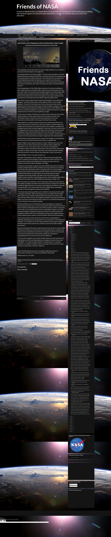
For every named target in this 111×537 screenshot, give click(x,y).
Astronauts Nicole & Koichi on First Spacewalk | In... (80, 305)
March (72, 248)
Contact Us (41, 37)
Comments (72, 486)
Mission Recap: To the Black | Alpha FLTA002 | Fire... (80, 317)
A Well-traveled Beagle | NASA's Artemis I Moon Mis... (80, 380)
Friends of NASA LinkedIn (82, 35)
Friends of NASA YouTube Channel (75, 116)
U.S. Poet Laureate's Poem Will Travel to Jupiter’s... (80, 270)
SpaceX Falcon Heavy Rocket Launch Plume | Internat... (81, 365)
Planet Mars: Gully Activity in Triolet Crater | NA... (79, 326)
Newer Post (20, 298)
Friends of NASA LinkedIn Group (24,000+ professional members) (80, 108)
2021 (71, 417)
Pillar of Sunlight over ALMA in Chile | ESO (78, 267)
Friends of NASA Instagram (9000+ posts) (76, 106)
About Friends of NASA (28, 35)
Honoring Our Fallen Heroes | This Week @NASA (79, 293)
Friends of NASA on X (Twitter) (74, 114)
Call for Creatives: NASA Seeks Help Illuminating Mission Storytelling (81, 160)
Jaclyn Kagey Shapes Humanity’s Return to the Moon (78, 158)
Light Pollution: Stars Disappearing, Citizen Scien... (80, 359)
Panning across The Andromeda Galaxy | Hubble (79, 341)
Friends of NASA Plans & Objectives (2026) (27, 37)
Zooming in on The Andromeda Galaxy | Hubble (79, 339)
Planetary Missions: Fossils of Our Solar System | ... (80, 362)
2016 (71, 425)
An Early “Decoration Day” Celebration (75, 156)
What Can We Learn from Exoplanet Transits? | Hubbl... (80, 404)
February (72, 249)
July (72, 242)
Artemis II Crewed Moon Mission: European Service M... (81, 300)
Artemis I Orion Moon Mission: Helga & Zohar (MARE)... (80, 364)
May (72, 245)
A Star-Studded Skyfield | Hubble (76, 401)
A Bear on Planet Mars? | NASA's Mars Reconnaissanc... (81, 288)
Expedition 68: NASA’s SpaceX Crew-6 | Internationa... (80, 291)
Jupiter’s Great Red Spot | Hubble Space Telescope (80, 275)
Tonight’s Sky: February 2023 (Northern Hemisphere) (80, 265)
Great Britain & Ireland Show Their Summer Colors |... (80, 375)
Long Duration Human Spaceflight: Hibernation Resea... (80, 290)
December (73, 234)
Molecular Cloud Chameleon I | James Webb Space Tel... (81, 332)
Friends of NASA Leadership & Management (45, 35)
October (72, 237)
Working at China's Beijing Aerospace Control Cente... (80, 264)
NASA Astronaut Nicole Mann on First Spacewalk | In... (80, 322)
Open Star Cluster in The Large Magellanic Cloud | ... (80, 397)
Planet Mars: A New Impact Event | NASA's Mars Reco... (81, 306)
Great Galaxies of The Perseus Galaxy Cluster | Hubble (80, 285)
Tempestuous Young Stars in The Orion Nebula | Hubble (80, 336)
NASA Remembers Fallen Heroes (77, 309)
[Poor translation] (4, 521)
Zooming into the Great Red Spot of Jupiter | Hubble (80, 279)
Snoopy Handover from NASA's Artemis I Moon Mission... (81, 303)
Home (19, 35)
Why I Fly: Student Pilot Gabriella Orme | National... (80, 388)
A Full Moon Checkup (72, 154)
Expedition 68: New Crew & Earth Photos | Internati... (80, 353)
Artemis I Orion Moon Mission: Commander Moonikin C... (81, 361)
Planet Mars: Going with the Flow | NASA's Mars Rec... (80, 320)
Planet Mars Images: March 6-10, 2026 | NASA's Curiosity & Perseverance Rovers (82, 213)
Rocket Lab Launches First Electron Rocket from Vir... (80, 319)
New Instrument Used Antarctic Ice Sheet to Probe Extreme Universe (81, 152)
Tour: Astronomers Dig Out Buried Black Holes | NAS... (80, 413)
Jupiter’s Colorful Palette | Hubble (77, 281)
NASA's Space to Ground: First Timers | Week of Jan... (80, 351)
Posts (71, 484)
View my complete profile (73, 146)
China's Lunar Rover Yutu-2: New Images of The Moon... (81, 347)
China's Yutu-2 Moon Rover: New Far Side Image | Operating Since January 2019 (82, 185)
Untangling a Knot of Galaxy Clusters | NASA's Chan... (80, 268)
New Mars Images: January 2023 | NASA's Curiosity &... (81, 407)
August (72, 240)
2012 (71, 431)
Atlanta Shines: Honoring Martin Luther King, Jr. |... (80, 412)
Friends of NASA (37, 6)
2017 (71, 423)
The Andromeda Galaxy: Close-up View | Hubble (79, 342)
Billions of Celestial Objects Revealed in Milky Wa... (80, 367)
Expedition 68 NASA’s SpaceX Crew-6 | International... (80, 313)
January (72, 251)
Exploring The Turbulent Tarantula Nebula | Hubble (80, 273)
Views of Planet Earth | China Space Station (78, 354)
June (72, 243)
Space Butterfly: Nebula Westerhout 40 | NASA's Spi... (80, 338)
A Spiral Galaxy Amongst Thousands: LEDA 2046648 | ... (81, 257)
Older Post (63, 298)
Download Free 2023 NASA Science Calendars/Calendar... (77, 392)
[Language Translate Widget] (74, 223)
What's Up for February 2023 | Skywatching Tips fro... (80, 252)
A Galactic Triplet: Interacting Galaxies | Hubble (79, 282)
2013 (71, 430)
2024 (71, 231)
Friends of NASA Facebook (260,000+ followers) (77, 104)
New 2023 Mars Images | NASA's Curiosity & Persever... (81, 255)
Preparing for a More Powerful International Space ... (80, 350)
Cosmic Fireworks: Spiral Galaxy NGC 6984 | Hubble (80, 395)
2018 (71, 422)
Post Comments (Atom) (44, 301)
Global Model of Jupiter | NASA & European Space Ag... (80, 278)
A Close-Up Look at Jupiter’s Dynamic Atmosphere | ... (80, 276)
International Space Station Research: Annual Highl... (80, 296)
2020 (71, 419)
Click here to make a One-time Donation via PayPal (78, 132)
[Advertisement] (55, 25)
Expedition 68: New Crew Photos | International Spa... (80, 406)
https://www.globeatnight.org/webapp (36, 146)
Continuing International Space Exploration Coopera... (80, 410)
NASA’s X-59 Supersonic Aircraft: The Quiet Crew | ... (80, 409)
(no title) (75, 195)
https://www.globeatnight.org (36, 155)
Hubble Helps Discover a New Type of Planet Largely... (80, 403)
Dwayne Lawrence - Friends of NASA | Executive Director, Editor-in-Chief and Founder (81, 142)
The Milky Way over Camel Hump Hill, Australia (79, 327)
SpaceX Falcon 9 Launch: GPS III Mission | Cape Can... (80, 345)
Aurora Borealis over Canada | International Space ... (80, 372)
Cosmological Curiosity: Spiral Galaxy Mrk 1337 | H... (80, 398)
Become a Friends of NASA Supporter (66, 35)
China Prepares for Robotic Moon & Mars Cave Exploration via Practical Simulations (82, 207)
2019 (71, 420)
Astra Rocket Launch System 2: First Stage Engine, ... (80, 254)
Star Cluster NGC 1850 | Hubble (76, 329)
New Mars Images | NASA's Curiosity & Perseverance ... (81, 344)
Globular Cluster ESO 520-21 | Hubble (77, 377)
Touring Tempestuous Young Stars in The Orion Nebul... (80, 308)
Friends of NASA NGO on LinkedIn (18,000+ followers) (78, 110)
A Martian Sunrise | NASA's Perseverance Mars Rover (80, 262)
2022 (71, 416)
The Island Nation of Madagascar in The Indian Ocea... (80, 356)
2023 (71, 233)
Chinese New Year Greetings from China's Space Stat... (80, 348)
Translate (88, 222)
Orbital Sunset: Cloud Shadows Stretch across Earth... (80, 374)
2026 (71, 228)
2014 (71, 428)
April (72, 246)
